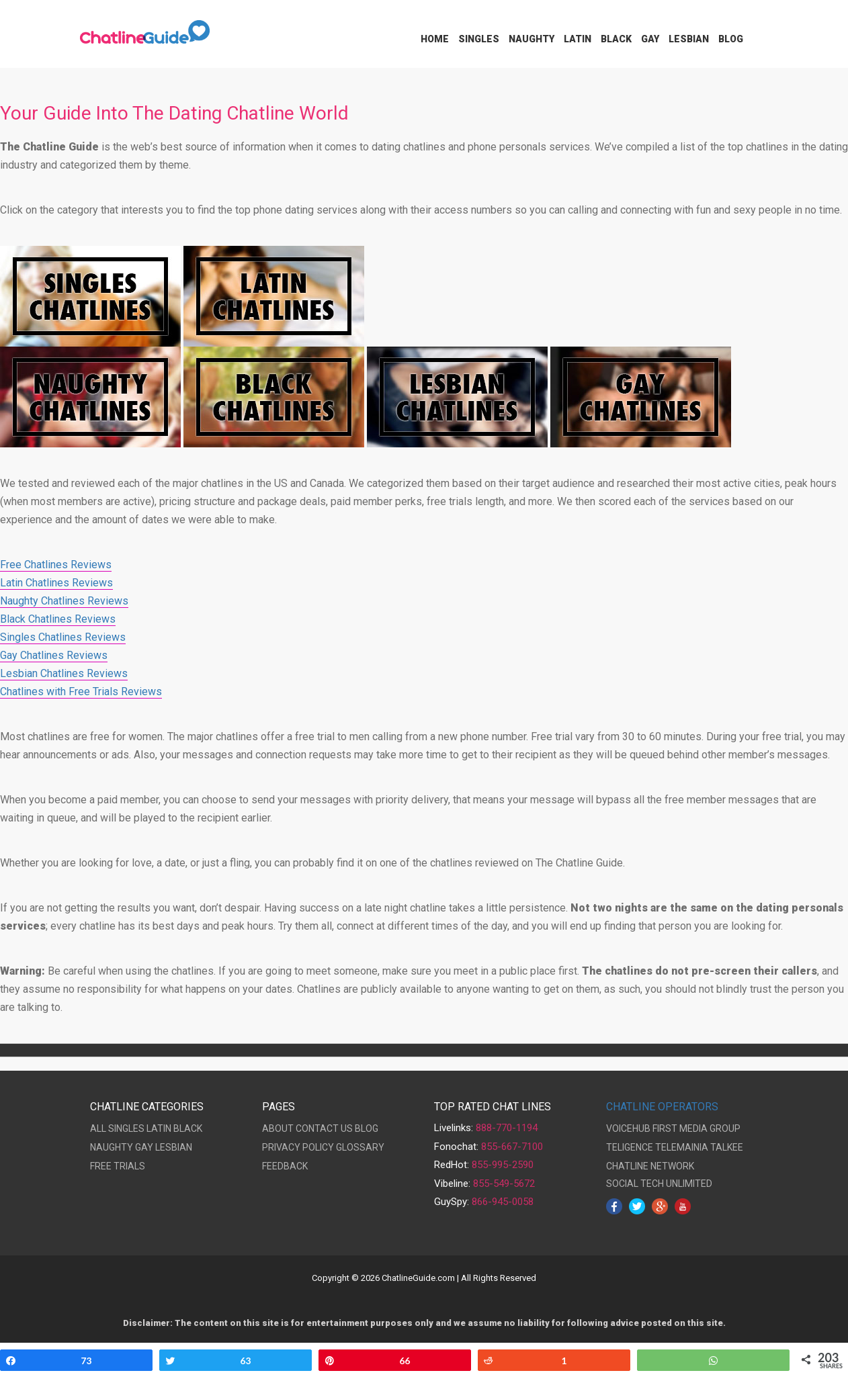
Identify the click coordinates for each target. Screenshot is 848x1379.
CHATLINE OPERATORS (662, 1106)
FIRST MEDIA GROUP (696, 1128)
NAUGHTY (111, 1147)
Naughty (531, 39)
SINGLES (126, 1128)
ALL (98, 1128)
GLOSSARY (360, 1147)
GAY (144, 1147)
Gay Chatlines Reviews (54, 655)
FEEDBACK (285, 1166)
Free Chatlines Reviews (56, 564)
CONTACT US (324, 1128)
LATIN (158, 1128)
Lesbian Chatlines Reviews (64, 673)
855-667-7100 (512, 1147)
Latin (577, 39)
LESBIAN (173, 1147)
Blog (730, 39)
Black (616, 39)
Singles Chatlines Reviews (63, 637)
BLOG (366, 1128)
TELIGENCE (629, 1147)
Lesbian (689, 39)
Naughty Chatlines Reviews (64, 600)
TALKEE (726, 1147)
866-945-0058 (503, 1202)
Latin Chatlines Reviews (56, 582)
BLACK (187, 1128)
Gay (650, 39)
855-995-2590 (503, 1165)
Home (435, 39)
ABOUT (278, 1128)
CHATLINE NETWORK (650, 1166)
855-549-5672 (504, 1183)
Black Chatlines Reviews (58, 619)
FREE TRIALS (117, 1166)
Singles (478, 39)
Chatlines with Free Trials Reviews (81, 691)
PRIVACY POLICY (298, 1147)
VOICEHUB (628, 1128)
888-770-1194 (507, 1128)
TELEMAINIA (681, 1147)
